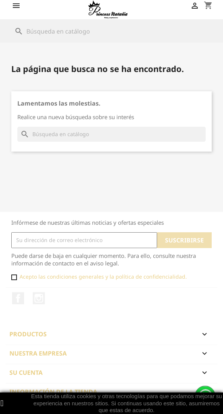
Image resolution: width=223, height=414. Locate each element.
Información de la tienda (53, 392)
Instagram (39, 298)
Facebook (18, 298)
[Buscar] (111, 31)
